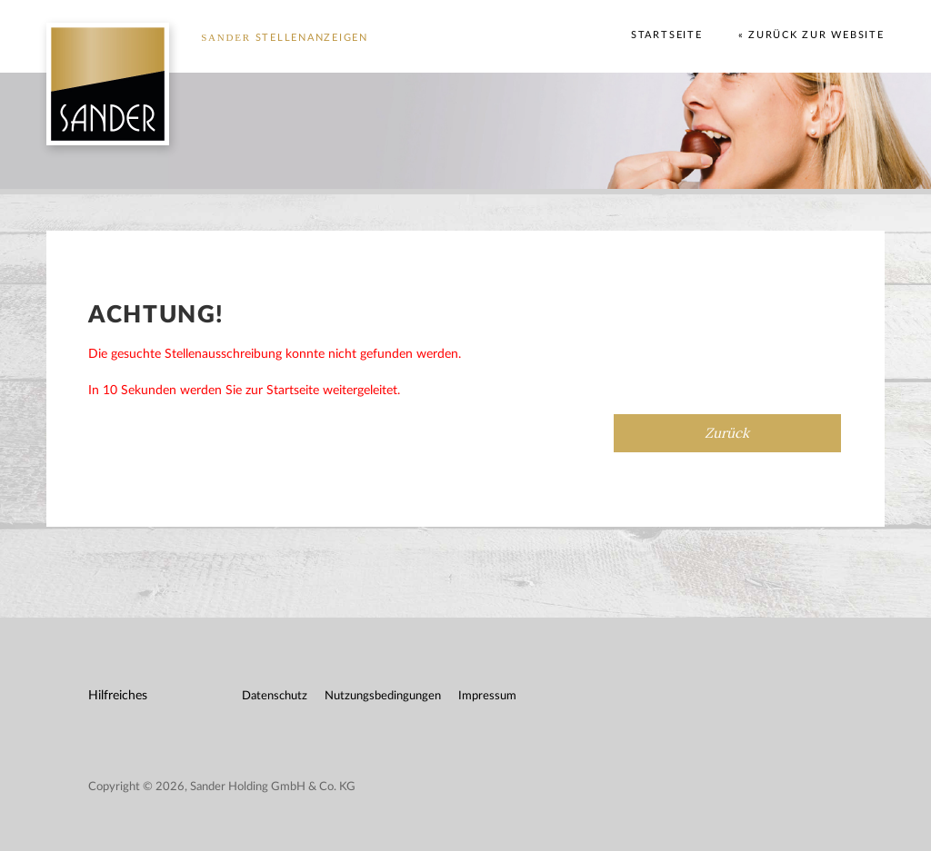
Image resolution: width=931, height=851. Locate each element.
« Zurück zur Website (811, 35)
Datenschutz (274, 696)
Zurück (727, 432)
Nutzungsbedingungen (383, 696)
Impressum (487, 696)
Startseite (667, 35)
